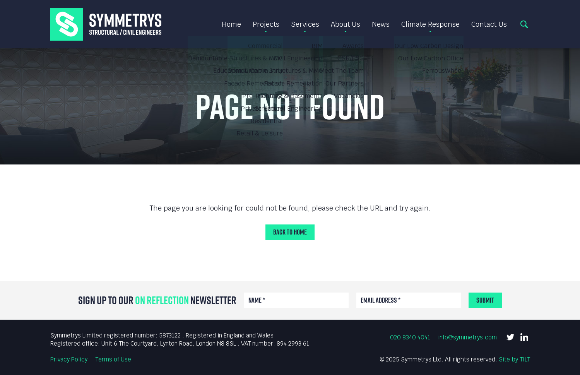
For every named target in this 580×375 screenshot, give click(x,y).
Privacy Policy (68, 359)
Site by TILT (514, 359)
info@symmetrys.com (467, 337)
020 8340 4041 (410, 337)
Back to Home (290, 232)
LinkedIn (524, 337)
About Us (345, 24)
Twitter (510, 337)
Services (305, 24)
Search (524, 24)
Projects (266, 24)
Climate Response (430, 24)
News (381, 24)
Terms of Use (113, 359)
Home (231, 24)
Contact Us (489, 24)
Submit (485, 300)
